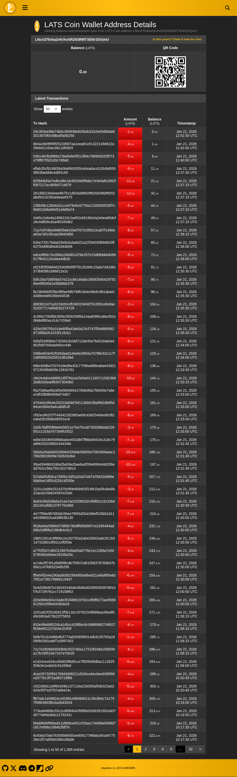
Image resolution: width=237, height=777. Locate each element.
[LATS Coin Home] (10, 8)
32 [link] (191, 749)
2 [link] (146, 749)
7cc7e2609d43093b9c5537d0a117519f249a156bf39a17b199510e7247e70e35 (74, 651)
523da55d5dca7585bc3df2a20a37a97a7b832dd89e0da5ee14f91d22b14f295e (73, 479)
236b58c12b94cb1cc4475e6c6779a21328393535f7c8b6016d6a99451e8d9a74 (74, 207)
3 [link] (154, 749)
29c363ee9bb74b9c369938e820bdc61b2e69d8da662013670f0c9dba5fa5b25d (74, 134)
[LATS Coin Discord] (22, 768)
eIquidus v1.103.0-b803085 (118, 767)
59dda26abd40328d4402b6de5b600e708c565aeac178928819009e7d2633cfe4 (74, 454)
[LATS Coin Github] (5, 768)
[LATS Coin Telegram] (31, 768)
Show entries (53, 109)
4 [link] (163, 749)
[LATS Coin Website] (49, 768)
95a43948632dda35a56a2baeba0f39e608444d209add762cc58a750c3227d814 (73, 466)
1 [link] (137, 749)
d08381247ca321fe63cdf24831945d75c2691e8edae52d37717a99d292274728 (74, 306)
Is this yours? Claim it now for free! (177, 39)
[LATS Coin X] (13, 768)
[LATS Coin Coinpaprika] (40, 768)
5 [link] (171, 749)
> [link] (200, 749)
